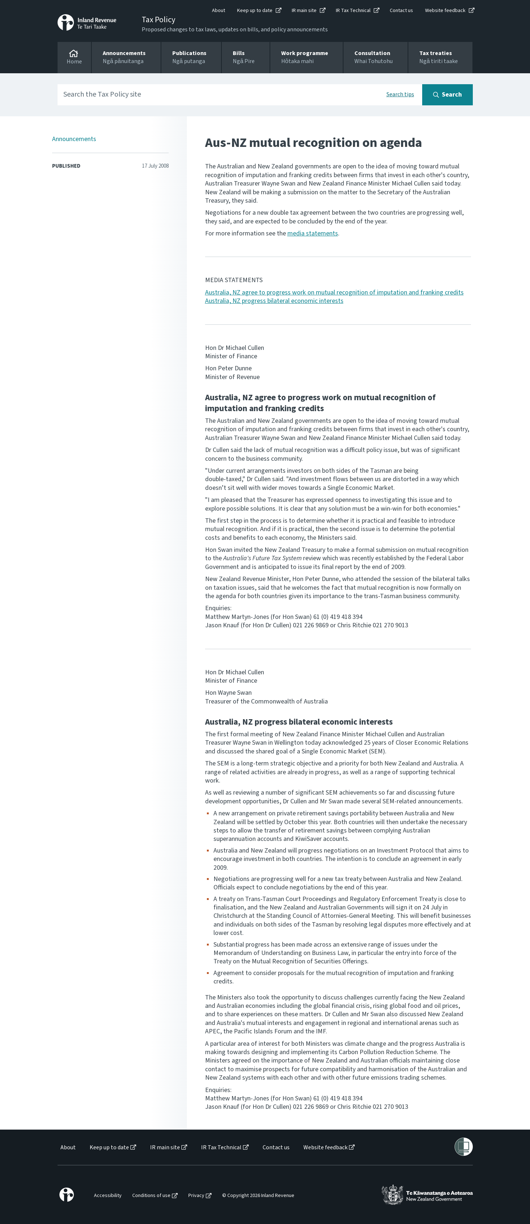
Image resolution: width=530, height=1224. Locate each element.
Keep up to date (254, 10)
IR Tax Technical (353, 10)
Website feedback (445, 10)
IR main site (304, 10)
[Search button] (447, 94)
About (218, 10)
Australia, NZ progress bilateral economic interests (274, 300)
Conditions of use (151, 1196)
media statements (312, 233)
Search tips (400, 94)
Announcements (74, 139)
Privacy (196, 1196)
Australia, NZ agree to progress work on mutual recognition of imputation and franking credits (334, 292)
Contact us (401, 10)
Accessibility (108, 1196)
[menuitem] (67, 1147)
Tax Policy (158, 20)
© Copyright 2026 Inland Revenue (258, 1196)
